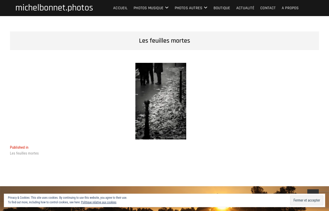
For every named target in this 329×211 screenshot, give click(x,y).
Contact (268, 8)
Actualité (245, 8)
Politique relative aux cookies (98, 202)
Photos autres (189, 8)
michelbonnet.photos (54, 8)
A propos (290, 8)
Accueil (120, 8)
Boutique (222, 8)
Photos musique (148, 8)
